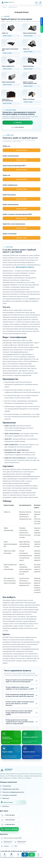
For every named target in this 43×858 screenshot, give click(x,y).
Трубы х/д (6, 175)
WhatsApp (18, 122)
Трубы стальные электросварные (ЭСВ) (17, 214)
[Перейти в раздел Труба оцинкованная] (11, 79)
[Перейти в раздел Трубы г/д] (11, 31)
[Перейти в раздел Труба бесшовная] (32, 64)
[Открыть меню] (40, 2)
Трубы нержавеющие (11, 156)
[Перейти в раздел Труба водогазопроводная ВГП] (11, 47)
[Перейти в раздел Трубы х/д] (32, 46)
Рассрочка (41, 21)
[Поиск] (36, 2)
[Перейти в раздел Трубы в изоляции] (32, 97)
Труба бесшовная (9, 195)
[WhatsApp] (31, 854)
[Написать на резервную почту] (20, 842)
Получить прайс (21, 150)
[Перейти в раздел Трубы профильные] (11, 64)
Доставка (41, 29)
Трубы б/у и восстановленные (14, 224)
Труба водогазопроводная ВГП (14, 165)
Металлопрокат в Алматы (25, 267)
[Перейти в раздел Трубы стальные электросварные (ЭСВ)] (32, 80)
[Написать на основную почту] (6, 842)
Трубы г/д (6, 146)
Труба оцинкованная (10, 204)
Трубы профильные (10, 185)
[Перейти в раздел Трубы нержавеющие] (32, 31)
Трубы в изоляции (9, 234)
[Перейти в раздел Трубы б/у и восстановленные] (11, 98)
